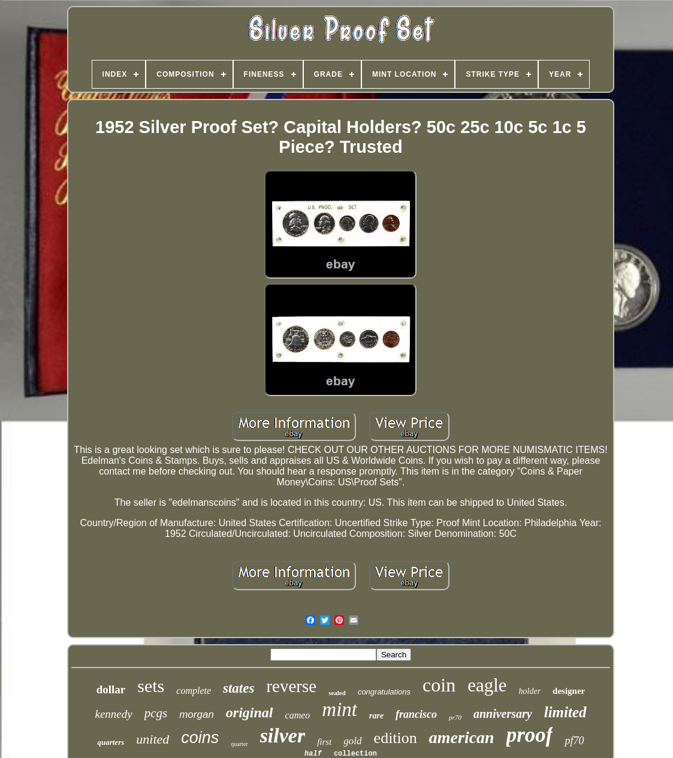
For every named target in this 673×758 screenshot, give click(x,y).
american (461, 737)
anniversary (502, 713)
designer (569, 691)
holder (530, 691)
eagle (486, 685)
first (324, 742)
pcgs (156, 713)
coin (438, 685)
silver (283, 735)
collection (355, 754)
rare (376, 715)
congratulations (384, 691)
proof (529, 735)
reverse (291, 686)
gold (352, 741)
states (238, 688)
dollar (111, 689)
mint (339, 709)
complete (193, 690)
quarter (239, 744)
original (249, 712)
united (152, 739)
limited (565, 712)
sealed (337, 692)
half (313, 754)
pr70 (455, 717)
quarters (110, 742)
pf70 (574, 741)
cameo (297, 715)
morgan (196, 714)
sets (150, 686)
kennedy (113, 714)
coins (200, 738)
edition (395, 738)
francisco (416, 714)
